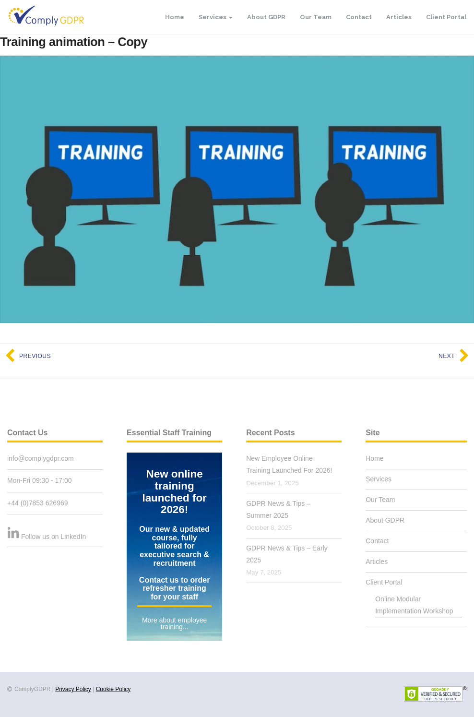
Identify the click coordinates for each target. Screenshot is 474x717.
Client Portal (446, 17)
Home (174, 17)
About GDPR (266, 17)
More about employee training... (174, 623)
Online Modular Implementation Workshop (414, 605)
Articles (399, 17)
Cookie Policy (113, 689)
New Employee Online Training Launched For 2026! (289, 464)
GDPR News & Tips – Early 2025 (287, 554)
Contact (359, 17)
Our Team (316, 17)
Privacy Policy (73, 689)
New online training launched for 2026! (174, 491)
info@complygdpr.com (40, 458)
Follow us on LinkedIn (53, 536)
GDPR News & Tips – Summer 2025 (278, 509)
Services (216, 17)
